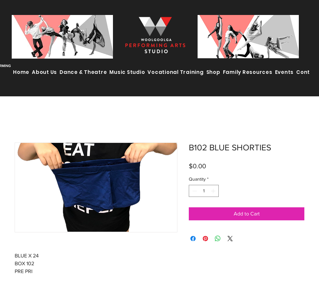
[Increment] (214, 191)
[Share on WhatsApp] (218, 238)
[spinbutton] (204, 191)
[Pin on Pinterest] (205, 238)
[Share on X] (230, 238)
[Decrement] (194, 191)
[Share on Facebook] (193, 238)
